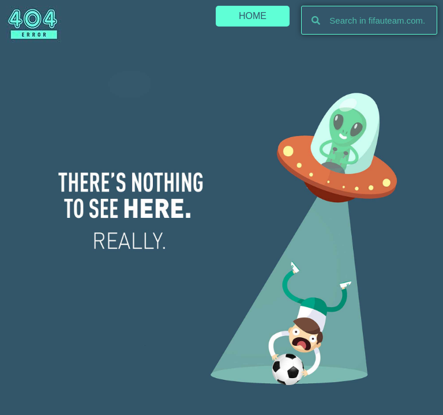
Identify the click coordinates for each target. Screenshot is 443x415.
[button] (253, 16)
